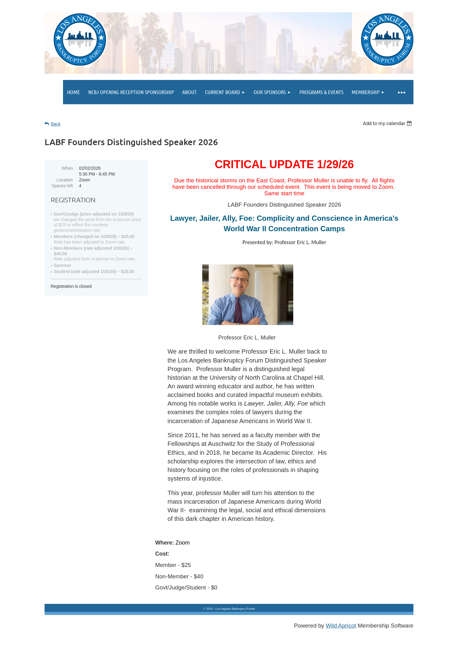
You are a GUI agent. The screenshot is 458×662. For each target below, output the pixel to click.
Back (56, 123)
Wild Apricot (341, 625)
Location (65, 179)
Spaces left (62, 185)
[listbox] (388, 123)
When (67, 168)
